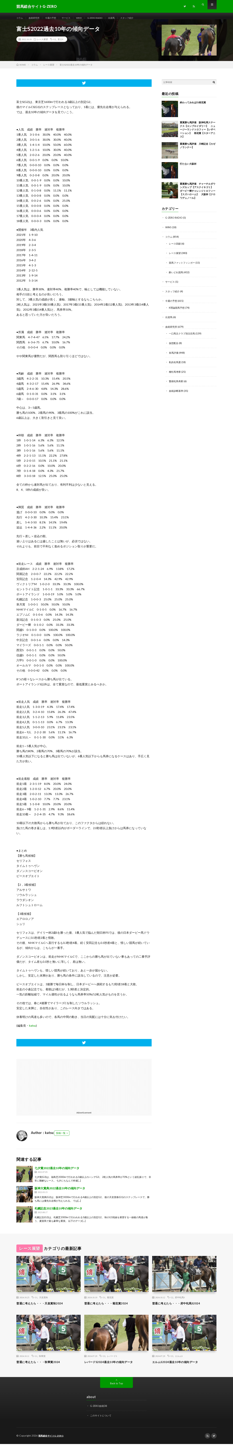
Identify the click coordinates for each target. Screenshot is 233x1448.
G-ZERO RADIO (104, 18)
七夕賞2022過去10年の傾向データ (57, 1172)
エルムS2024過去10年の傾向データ (179, 1366)
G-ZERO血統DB (99, 1410)
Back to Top (116, 1387)
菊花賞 (110, 1302)
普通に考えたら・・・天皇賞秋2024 (43, 1307)
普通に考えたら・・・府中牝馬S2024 (180, 1307)
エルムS (179, 1360)
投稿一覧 (61, 1137)
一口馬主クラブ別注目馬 (183, 336)
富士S (60, 43)
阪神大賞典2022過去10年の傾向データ (60, 1192)
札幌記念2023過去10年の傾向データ (58, 1212)
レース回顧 (175, 247)
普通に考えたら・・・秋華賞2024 (42, 1366)
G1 (36, 1302)
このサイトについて (101, 1419)
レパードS (112, 1360)
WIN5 (85, 18)
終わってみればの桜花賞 (193, 106)
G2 (54, 43)
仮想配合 (174, 345)
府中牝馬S (180, 1302)
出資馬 (123, 18)
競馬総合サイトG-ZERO (52, 1439)
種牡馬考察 (175, 374)
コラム (20, 18)
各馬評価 (174, 355)
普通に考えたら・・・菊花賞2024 (110, 1307)
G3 (104, 1360)
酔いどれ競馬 (176, 275)
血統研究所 (36, 18)
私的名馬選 (175, 364)
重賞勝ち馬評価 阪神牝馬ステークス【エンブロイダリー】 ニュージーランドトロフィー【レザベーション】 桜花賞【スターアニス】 (197, 133)
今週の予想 (54, 18)
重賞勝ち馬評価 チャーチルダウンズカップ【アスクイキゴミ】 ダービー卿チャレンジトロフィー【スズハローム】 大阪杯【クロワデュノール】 (197, 195)
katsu (32, 1030)
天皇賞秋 (43, 1302)
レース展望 (42, 43)
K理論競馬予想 (177, 310)
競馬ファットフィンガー (183, 266)
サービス (71, 18)
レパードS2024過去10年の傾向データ (112, 1366)
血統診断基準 (176, 393)
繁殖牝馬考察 (176, 383)
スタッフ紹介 (140, 18)
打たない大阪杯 (188, 168)
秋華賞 (42, 1360)
